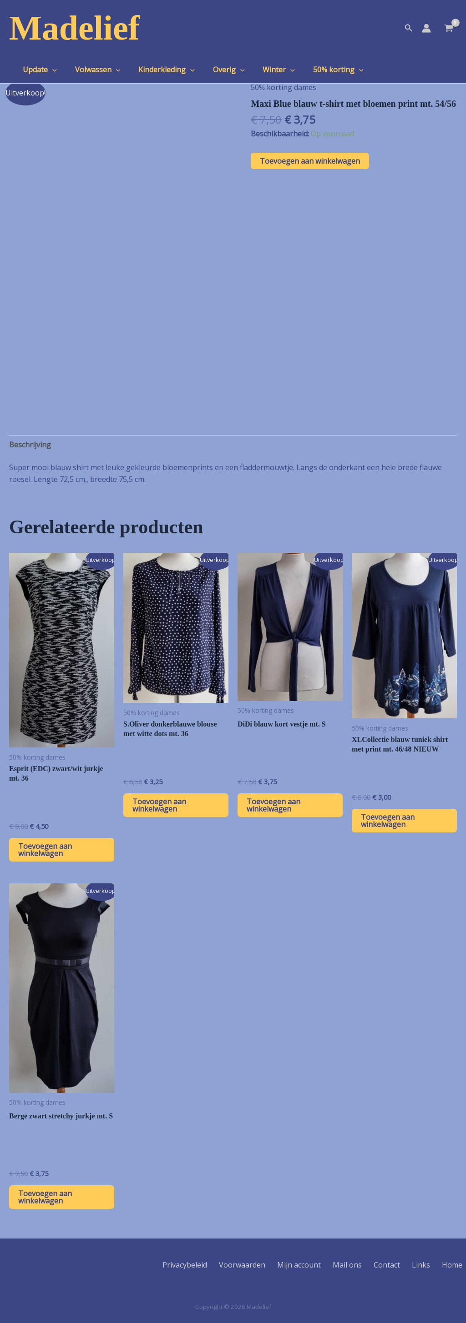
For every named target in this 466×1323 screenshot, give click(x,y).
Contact (399, 1265)
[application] (50, 69)
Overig (216, 69)
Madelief (74, 28)
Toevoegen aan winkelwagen (310, 161)
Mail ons (364, 1265)
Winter (262, 69)
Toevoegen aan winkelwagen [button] (45, 849)
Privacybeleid (215, 1265)
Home (456, 1265)
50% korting (318, 69)
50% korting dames (283, 87)
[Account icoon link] (426, 28)
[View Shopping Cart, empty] (448, 29)
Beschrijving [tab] (30, 445)
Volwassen (92, 69)
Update (38, 69)
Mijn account (321, 1265)
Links (429, 1265)
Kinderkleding (157, 69)
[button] (409, 28)
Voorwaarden (268, 1265)
